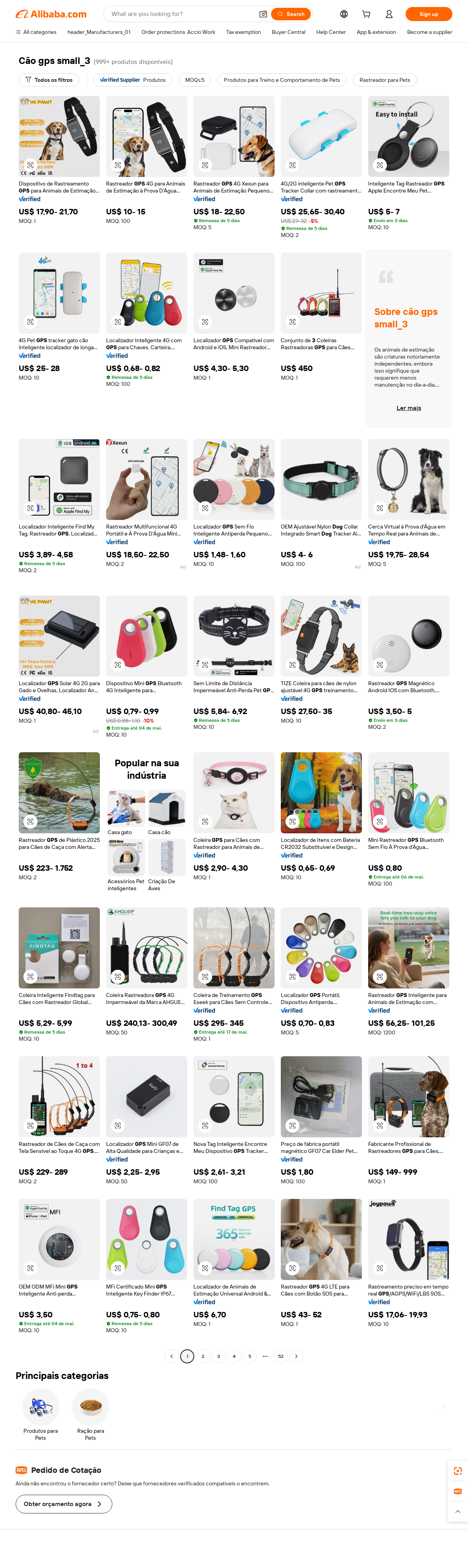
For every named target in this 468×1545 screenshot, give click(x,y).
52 (281, 1356)
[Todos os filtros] (49, 80)
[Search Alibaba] (182, 14)
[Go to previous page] (172, 1356)
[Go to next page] (296, 1356)
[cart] (368, 15)
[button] (263, 14)
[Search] (291, 14)
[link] (458, 1471)
